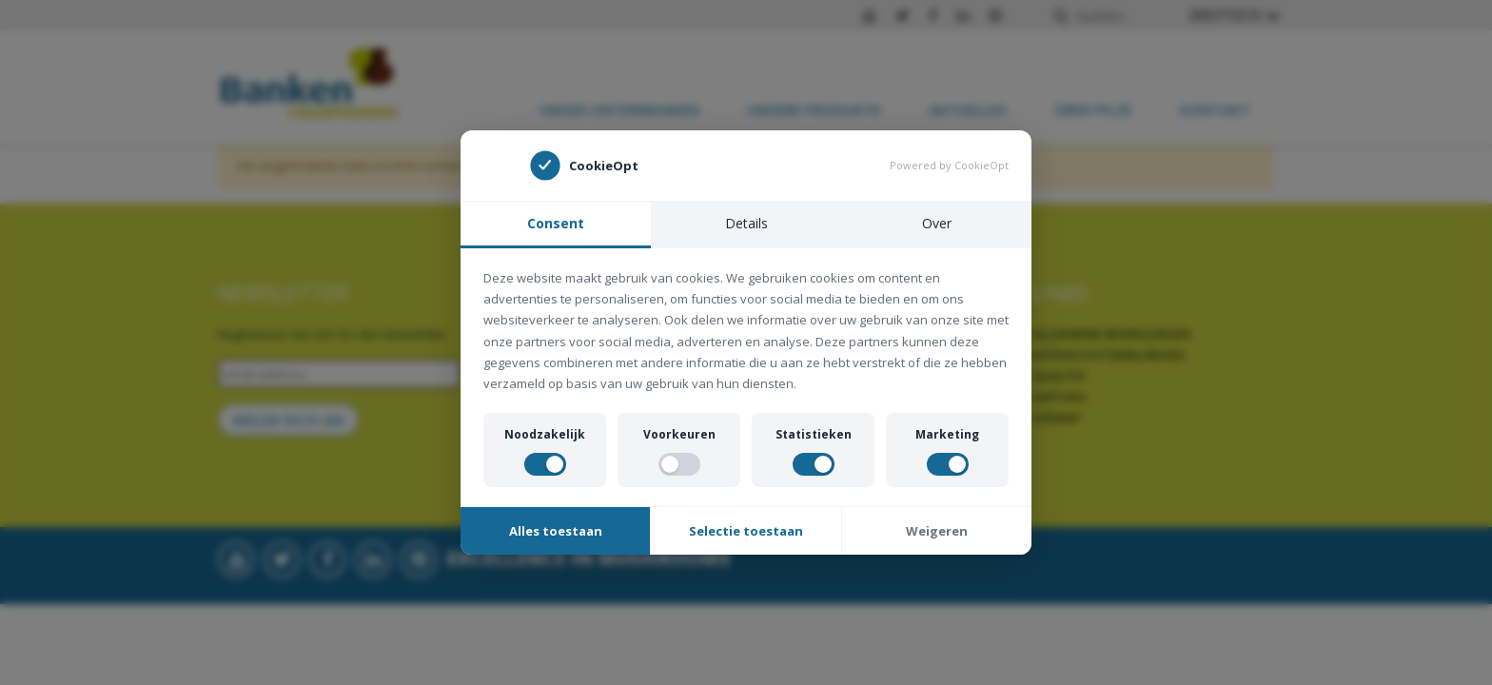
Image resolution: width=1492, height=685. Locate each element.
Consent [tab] (555, 223)
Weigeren (937, 530)
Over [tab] (937, 223)
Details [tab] (746, 223)
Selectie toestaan (746, 530)
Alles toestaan (555, 530)
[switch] (545, 464)
